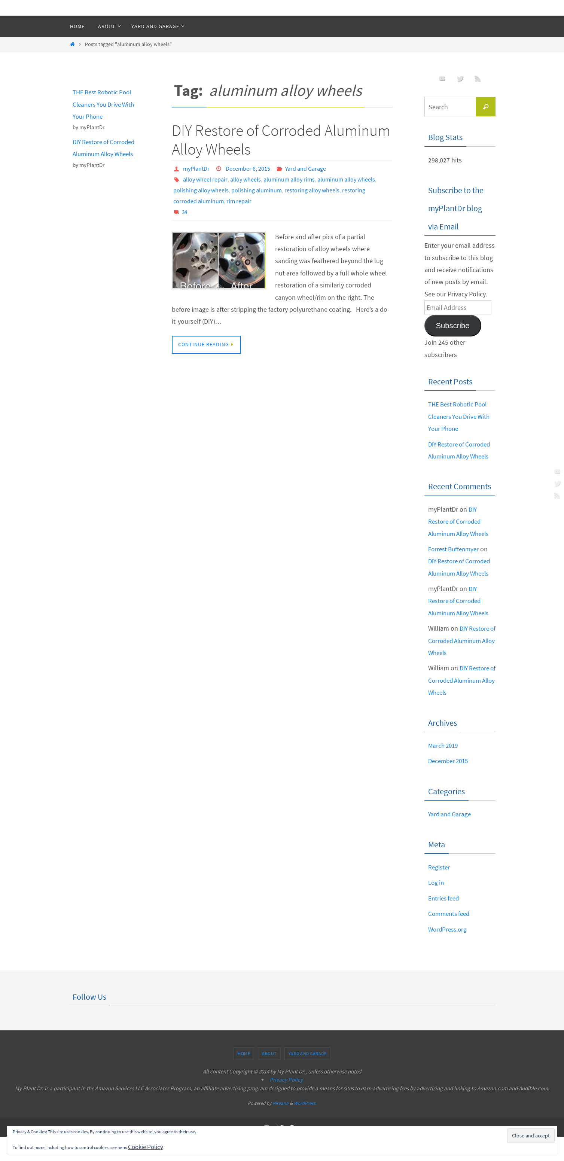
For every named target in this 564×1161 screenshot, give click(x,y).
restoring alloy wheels (311, 189)
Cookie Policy (147, 1146)
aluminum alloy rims (289, 179)
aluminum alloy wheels (346, 179)
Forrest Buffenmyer (455, 561)
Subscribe (452, 326)
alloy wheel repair (205, 179)
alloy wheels (245, 179)
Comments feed (450, 937)
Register (439, 891)
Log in (436, 906)
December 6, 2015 (248, 168)
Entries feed (444, 922)
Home (244, 1078)
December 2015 (450, 785)
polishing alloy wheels (201, 189)
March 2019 (444, 769)
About (269, 1078)
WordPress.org (448, 953)
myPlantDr (196, 168)
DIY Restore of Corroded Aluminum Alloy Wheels (281, 140)
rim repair (238, 200)
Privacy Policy (286, 1103)
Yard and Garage (305, 168)
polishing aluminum (256, 189)
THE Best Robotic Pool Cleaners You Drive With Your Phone (106, 104)
